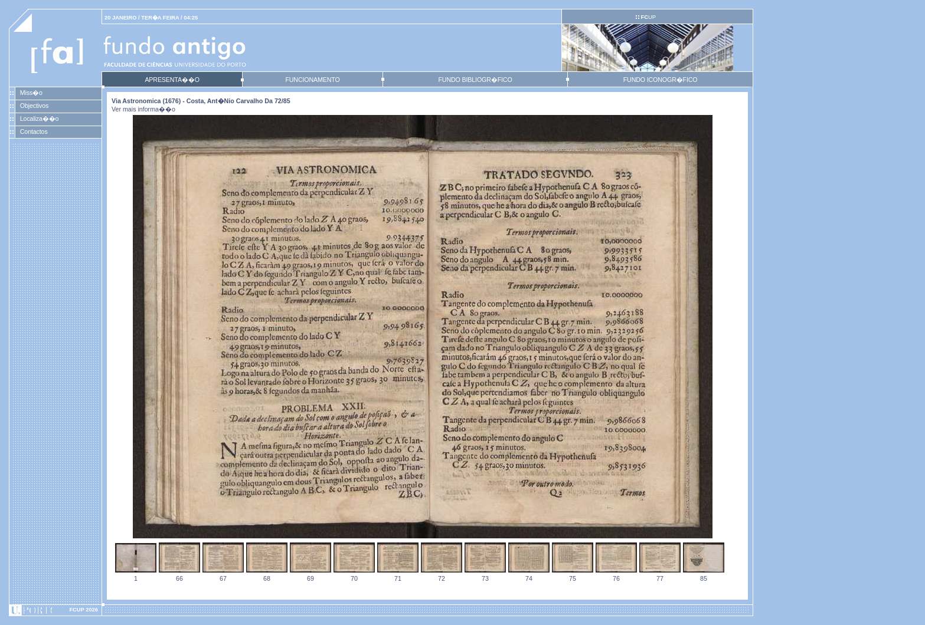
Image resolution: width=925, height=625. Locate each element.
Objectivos (34, 105)
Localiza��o (39, 118)
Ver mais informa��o (143, 109)
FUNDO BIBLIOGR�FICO (475, 79)
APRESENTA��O (172, 79)
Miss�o (31, 92)
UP (647, 17)
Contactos (34, 131)
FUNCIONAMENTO (312, 79)
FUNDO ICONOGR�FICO (660, 79)
